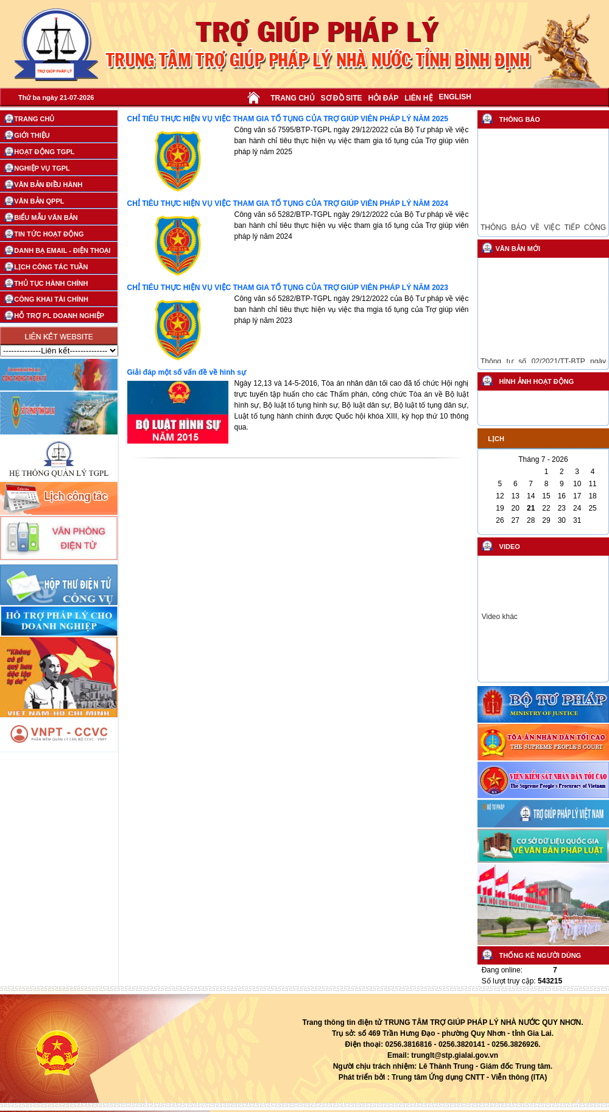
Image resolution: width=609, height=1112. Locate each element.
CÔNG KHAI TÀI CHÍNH (51, 299)
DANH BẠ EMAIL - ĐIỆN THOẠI (62, 250)
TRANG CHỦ (292, 98)
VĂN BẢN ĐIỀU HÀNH (48, 184)
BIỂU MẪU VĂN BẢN (45, 217)
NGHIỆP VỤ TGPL (41, 168)
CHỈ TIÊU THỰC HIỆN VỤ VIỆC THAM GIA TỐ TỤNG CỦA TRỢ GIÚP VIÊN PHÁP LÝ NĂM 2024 (287, 203)
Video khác (500, 616)
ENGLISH (455, 97)
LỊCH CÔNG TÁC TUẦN (51, 267)
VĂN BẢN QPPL (39, 201)
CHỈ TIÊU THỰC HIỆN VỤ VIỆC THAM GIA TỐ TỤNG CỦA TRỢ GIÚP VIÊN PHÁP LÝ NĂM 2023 (287, 287)
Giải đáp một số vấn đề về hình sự (186, 372)
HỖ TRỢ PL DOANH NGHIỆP (59, 315)
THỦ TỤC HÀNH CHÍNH (51, 283)
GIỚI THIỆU (31, 135)
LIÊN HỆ (418, 98)
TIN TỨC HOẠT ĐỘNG (48, 234)
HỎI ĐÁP (383, 98)
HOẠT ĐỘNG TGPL (44, 151)
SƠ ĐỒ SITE (341, 98)
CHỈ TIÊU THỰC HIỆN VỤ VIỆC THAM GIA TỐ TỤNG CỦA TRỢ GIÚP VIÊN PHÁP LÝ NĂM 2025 (287, 119)
